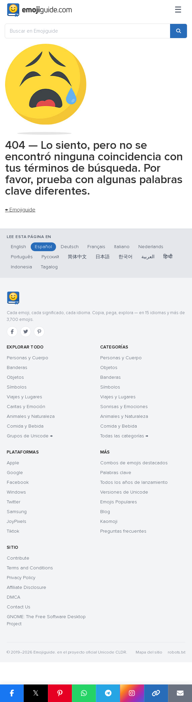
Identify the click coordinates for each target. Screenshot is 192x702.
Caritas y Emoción (26, 406)
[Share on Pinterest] (60, 693)
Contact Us (18, 607)
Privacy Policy (21, 577)
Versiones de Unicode (124, 492)
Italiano (122, 246)
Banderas (17, 367)
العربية (148, 257)
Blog (105, 511)
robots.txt (176, 652)
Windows (16, 492)
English (18, 246)
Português (22, 257)
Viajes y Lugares (24, 397)
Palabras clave (115, 472)
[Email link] (180, 693)
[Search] (178, 31)
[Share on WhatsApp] (84, 693)
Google (15, 472)
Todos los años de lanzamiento (134, 482)
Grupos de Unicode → (30, 436)
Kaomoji (108, 521)
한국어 (125, 257)
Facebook (18, 482)
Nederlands (150, 246)
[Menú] (178, 10)
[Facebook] (12, 331)
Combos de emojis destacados (134, 463)
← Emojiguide (20, 209)
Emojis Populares (118, 502)
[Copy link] (156, 693)
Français (96, 246)
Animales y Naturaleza (31, 416)
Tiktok (13, 531)
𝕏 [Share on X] (36, 693)
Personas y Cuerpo (27, 358)
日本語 (102, 257)
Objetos (15, 377)
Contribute (18, 558)
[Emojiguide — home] (39, 10)
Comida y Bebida (25, 426)
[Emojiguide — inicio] (13, 298)
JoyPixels (16, 521)
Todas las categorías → (124, 436)
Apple (13, 463)
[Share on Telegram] (108, 693)
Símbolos (17, 387)
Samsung (17, 511)
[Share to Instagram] (132, 693)
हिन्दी (167, 257)
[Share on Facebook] (12, 693)
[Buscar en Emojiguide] (87, 31)
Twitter (13, 502)
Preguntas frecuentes (123, 531)
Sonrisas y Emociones (124, 406)
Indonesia (21, 267)
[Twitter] (25, 331)
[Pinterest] (39, 331)
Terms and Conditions (30, 568)
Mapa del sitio (149, 652)
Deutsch (70, 246)
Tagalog (49, 267)
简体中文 (77, 257)
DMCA (13, 597)
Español (43, 246)
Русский (50, 257)
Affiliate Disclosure (26, 587)
